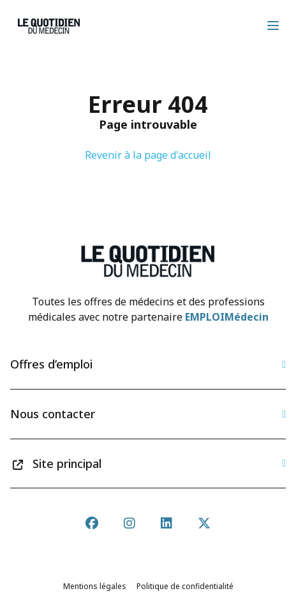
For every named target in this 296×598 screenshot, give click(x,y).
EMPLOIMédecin (227, 317)
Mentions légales (94, 586)
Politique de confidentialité (185, 586)
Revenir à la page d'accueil (148, 155)
